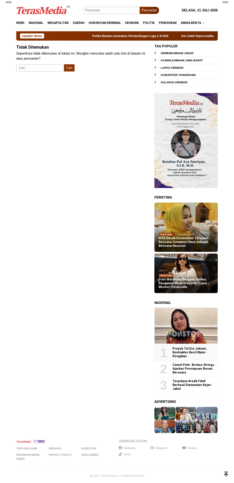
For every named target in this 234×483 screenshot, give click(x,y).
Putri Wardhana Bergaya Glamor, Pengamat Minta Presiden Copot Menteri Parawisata (183, 283)
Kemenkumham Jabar (177, 53)
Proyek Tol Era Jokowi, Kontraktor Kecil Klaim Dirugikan (190, 352)
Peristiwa (165, 234)
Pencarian (149, 10)
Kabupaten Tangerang (178, 75)
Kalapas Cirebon (174, 82)
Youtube (189, 448)
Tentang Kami (26, 448)
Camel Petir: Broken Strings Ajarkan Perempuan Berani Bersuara (193, 368)
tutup (8, 2)
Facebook (126, 448)
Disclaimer (89, 454)
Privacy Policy (60, 454)
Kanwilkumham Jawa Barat (182, 60)
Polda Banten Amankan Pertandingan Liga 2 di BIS (135, 36)
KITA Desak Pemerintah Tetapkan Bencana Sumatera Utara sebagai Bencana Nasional (183, 242)
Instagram (158, 448)
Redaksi (55, 448)
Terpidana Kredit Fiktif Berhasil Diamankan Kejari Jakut (192, 385)
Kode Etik (88, 448)
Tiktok (124, 454)
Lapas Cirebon (172, 67)
